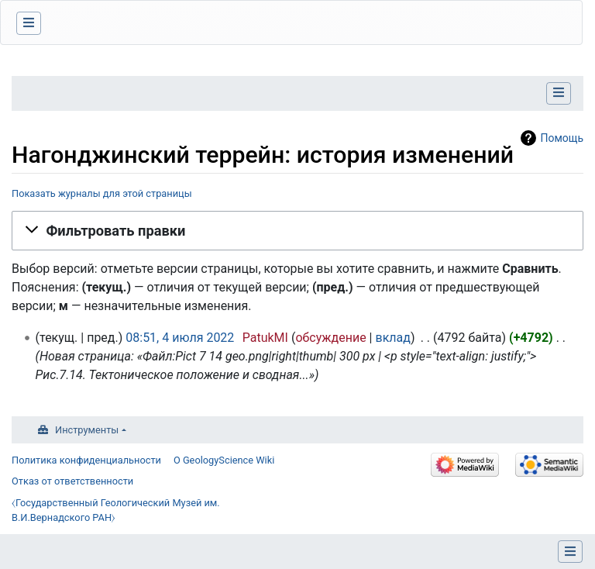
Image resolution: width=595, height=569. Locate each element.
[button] (297, 230)
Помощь (561, 138)
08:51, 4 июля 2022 (180, 337)
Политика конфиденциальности (86, 460)
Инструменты (87, 430)
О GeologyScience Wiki (224, 460)
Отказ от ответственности (72, 481)
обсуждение (330, 337)
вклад (392, 337)
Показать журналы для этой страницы (102, 193)
